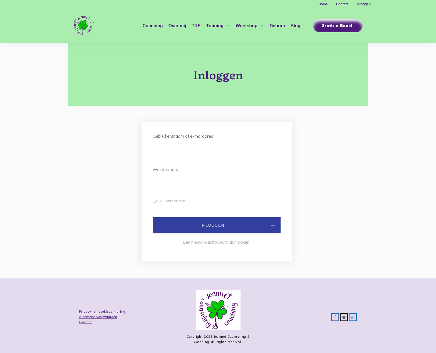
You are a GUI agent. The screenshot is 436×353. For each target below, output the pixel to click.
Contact (85, 322)
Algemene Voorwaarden (98, 317)
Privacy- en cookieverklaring (102, 311)
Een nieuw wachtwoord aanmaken (216, 242)
